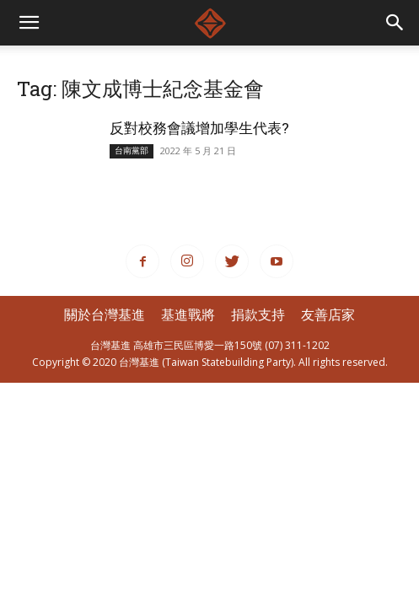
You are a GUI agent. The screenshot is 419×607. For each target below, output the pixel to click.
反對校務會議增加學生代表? (199, 127)
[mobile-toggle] (29, 23)
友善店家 (328, 314)
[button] (395, 23)
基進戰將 (188, 314)
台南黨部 (131, 150)
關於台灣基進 (104, 314)
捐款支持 (258, 314)
